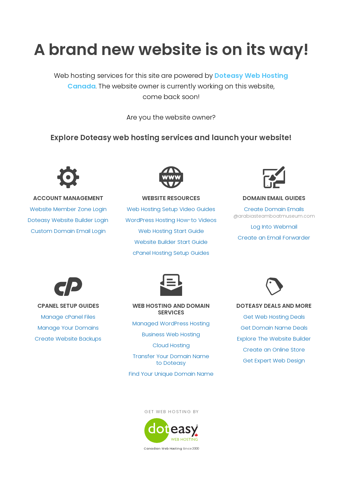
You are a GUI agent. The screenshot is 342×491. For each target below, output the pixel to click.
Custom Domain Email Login (68, 231)
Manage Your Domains (68, 328)
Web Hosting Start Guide (171, 231)
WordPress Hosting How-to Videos (171, 220)
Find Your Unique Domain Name (171, 374)
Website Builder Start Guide (171, 242)
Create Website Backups (68, 339)
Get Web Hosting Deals (274, 317)
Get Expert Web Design (274, 360)
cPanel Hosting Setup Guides (171, 253)
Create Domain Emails (274, 209)
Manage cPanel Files (68, 317)
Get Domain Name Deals (274, 328)
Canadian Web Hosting (163, 449)
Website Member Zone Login (68, 209)
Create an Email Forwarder (274, 238)
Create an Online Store (274, 350)
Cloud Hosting (171, 345)
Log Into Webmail (274, 227)
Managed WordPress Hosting (171, 323)
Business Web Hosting (171, 334)
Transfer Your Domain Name (171, 359)
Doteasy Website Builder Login (68, 220)
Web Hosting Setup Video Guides (171, 209)
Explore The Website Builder (274, 339)
